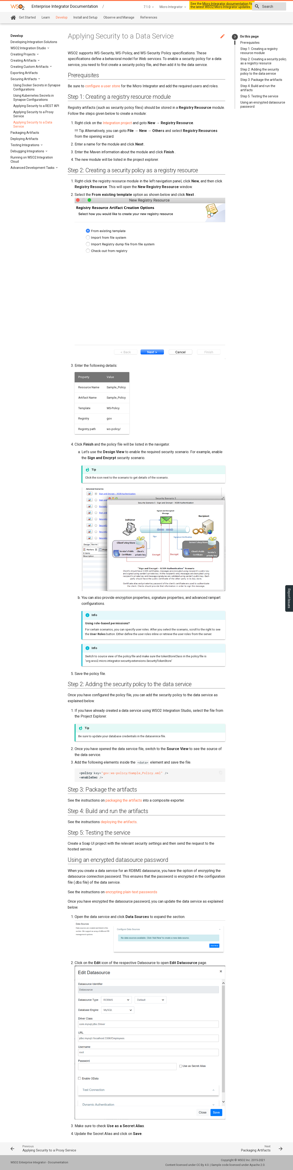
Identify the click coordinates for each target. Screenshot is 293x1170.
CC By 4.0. (202, 1165)
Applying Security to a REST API (36, 106)
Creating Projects (23, 54)
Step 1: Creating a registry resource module (259, 51)
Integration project (117, 123)
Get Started (27, 17)
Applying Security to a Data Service (32, 124)
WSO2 (241, 1160)
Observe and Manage (118, 17)
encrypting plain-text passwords (131, 892)
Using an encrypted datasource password (262, 104)
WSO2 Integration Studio (29, 48)
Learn (46, 17)
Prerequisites (250, 42)
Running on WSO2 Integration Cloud (32, 159)
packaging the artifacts (124, 800)
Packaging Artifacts (25, 132)
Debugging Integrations (28, 151)
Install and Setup (85, 17)
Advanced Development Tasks (33, 168)
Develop (62, 17)
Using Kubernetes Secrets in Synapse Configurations (33, 97)
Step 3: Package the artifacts (261, 80)
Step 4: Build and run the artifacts (257, 88)
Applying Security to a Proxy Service (33, 114)
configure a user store (102, 86)
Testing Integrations (25, 145)
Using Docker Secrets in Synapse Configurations (36, 87)
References (148, 17)
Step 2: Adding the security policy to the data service (259, 71)
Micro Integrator (138, 7)
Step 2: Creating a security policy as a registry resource (263, 61)
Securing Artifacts (24, 79)
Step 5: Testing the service (259, 96)
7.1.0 (114, 7)
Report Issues (289, 598)
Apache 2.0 (257, 1165)
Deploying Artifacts (24, 139)
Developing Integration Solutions (34, 42)
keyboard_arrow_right (235, 36)
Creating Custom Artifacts (30, 67)
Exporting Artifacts (24, 73)
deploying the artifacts (119, 822)
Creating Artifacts (24, 60)
